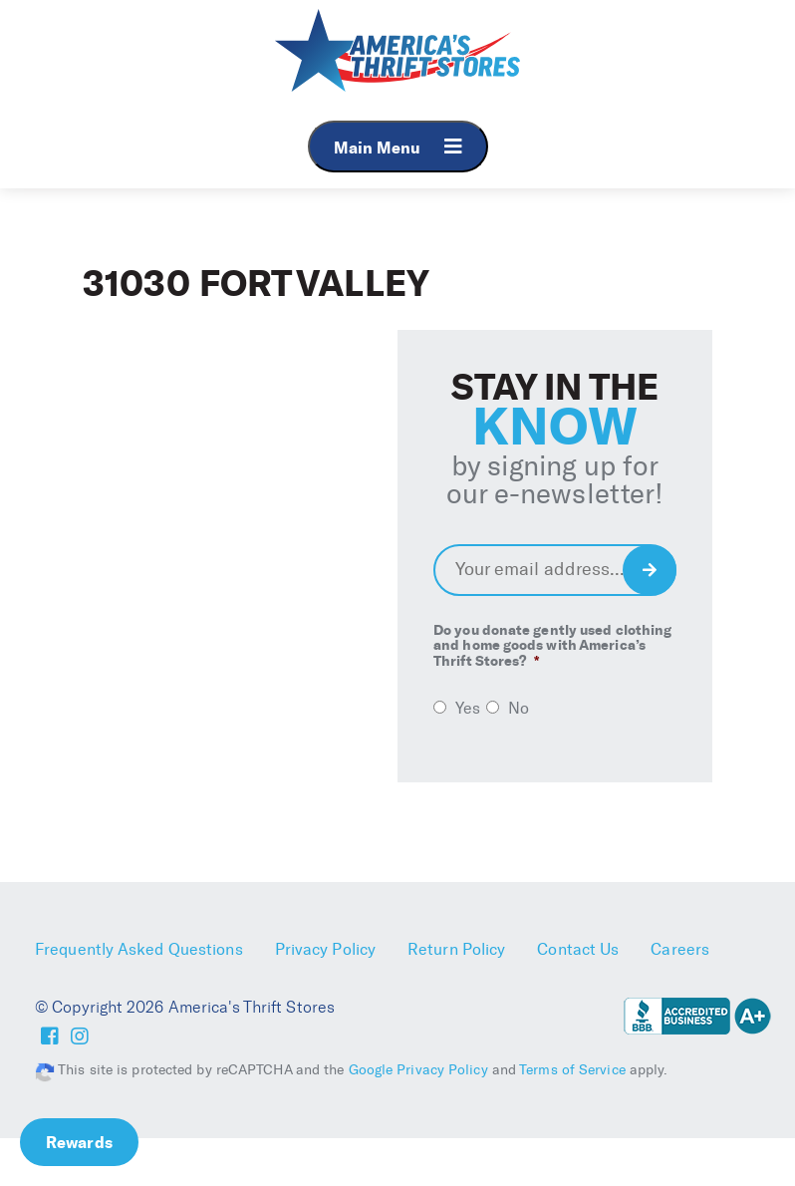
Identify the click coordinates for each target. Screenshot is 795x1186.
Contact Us (578, 949)
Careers (680, 949)
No (518, 708)
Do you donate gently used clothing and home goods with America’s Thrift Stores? (552, 646)
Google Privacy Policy (418, 1069)
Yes (467, 708)
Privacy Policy (325, 949)
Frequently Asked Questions (139, 949)
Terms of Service (572, 1069)
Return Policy (456, 949)
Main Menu (398, 147)
